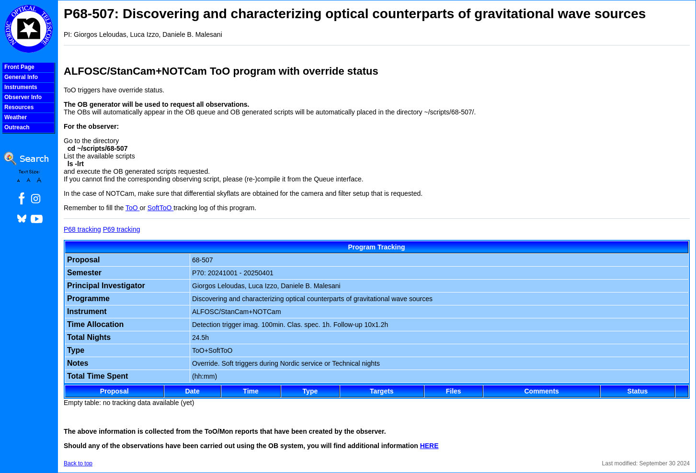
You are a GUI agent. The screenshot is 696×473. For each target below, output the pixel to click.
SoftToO (160, 208)
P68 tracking (82, 229)
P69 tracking (121, 229)
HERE (429, 446)
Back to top (78, 463)
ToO (133, 208)
